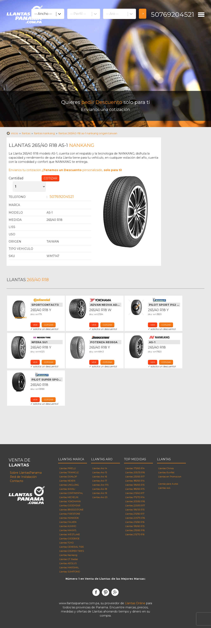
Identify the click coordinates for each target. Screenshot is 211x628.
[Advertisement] (105, 60)
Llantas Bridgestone (105, 337)
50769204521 (172, 14)
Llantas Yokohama (105, 300)
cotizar (48, 325)
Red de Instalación (23, 477)
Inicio (14, 133)
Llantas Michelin (164, 300)
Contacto (16, 481)
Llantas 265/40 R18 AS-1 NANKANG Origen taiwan (88, 133)
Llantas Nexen (46, 337)
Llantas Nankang (164, 337)
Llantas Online (135, 603)
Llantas (26, 133)
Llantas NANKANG (44, 133)
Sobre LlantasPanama (26, 473)
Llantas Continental (46, 300)
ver (35, 325)
